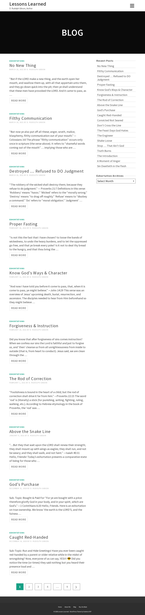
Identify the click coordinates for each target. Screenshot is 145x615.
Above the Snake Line (110, 105)
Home (60, 607)
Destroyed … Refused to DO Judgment (113, 77)
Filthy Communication (110, 71)
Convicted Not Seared (110, 120)
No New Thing (105, 66)
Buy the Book (83, 607)
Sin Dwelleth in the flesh (111, 166)
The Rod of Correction (110, 100)
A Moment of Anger (108, 161)
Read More (18, 100)
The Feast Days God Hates (112, 130)
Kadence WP (87, 612)
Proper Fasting (106, 84)
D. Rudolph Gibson (36, 69)
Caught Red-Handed (109, 115)
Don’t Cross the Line (109, 125)
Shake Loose (104, 140)
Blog (74, 607)
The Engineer (105, 135)
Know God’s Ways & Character (114, 89)
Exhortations (16, 61)
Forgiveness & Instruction (112, 95)
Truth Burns (104, 151)
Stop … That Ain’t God (110, 145)
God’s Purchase (106, 110)
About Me (68, 607)
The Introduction (107, 156)
